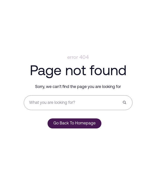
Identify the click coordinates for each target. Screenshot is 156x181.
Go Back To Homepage (74, 123)
